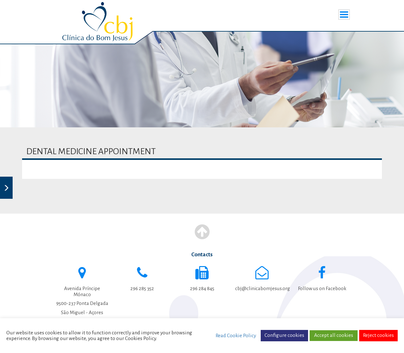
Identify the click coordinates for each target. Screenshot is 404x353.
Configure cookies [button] (284, 335)
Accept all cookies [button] (333, 335)
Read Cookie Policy (236, 335)
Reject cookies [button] (378, 335)
